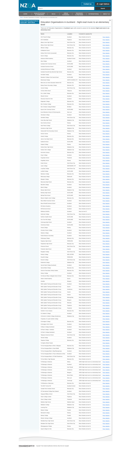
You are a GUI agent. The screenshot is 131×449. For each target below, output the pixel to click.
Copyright (67, 445)
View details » (106, 37)
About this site (61, 445)
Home (21, 17)
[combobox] (75, 9)
